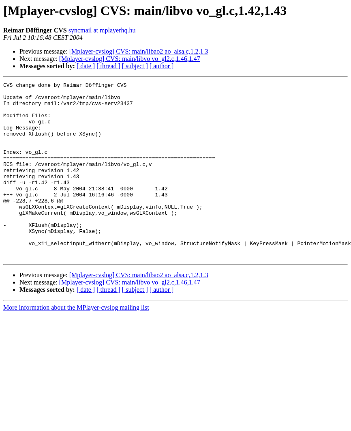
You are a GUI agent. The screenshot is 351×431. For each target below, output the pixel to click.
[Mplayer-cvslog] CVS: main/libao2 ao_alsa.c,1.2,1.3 (138, 51)
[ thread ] (108, 65)
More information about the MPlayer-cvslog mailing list (76, 342)
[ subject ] (135, 65)
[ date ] (86, 65)
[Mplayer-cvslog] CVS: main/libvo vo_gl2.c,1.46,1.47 (129, 58)
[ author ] (162, 65)
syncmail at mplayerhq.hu (102, 30)
